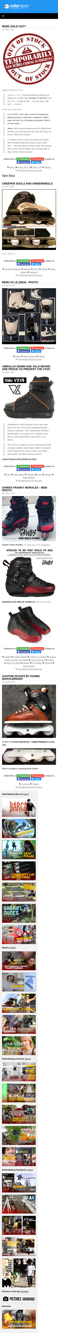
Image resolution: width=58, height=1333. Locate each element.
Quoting (5, 90)
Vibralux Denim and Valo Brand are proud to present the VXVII (26, 368)
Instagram (38, 159)
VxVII (39, 474)
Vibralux (30, 474)
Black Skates (29, 477)
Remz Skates (30, 356)
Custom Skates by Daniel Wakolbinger (21, 677)
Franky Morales (38, 660)
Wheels (27, 269)
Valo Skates (19, 474)
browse (24, 1291)
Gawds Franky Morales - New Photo (24, 489)
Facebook (24, 162)
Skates (48, 167)
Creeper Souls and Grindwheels (27, 183)
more (26, 794)
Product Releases (13, 269)
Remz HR (37, 167)
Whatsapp (24, 159)
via (4, 744)
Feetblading (45, 545)
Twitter (37, 162)
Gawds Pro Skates (38, 657)
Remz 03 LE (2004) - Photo (20, 282)
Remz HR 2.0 (24, 167)
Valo (9, 474)
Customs (33, 272)
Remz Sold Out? (14, 26)
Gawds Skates (20, 657)
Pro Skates (37, 663)
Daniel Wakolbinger (21, 741)
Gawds (8, 657)
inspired (48, 663)
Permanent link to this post (30, 170)
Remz (12, 167)
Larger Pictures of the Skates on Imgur (19, 459)
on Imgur (43, 741)
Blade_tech (31, 545)
